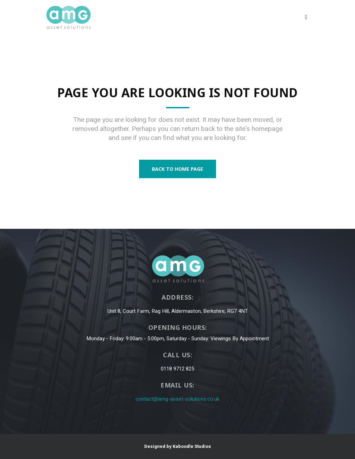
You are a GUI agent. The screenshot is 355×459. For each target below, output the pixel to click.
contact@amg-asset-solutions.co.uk (177, 399)
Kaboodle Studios (192, 446)
